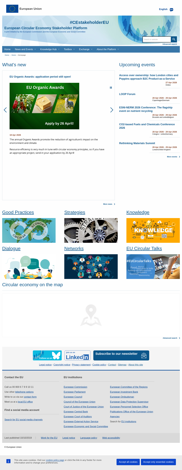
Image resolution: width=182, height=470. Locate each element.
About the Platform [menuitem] (106, 49)
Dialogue (11, 248)
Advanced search (170, 44)
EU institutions (128, 421)
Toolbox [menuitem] (68, 49)
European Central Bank (76, 411)
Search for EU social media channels (23, 419)
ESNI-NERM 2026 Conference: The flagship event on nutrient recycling (145, 109)
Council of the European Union (79, 402)
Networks (74, 248)
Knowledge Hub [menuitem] (48, 49)
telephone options (24, 392)
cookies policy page (55, 460)
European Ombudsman (122, 397)
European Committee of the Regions (129, 387)
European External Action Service (81, 421)
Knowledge (137, 212)
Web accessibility (111, 438)
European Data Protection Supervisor (129, 402)
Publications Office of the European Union (131, 411)
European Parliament (74, 392)
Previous (6, 109)
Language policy (88, 438)
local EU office (25, 402)
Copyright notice (61, 365)
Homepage (22, 55)
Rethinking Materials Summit (137, 143)
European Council (73, 397)
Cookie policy (99, 365)
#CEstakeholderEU (89, 22)
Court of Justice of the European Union (84, 406)
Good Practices (18, 212)
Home (7, 55)
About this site (135, 365)
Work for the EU (49, 438)
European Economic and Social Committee (86, 426)
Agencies (115, 416)
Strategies (74, 212)
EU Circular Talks (144, 248)
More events (172, 157)
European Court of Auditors (78, 416)
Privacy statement (81, 365)
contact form (30, 397)
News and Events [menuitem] (24, 49)
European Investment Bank (124, 392)
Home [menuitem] (7, 49)
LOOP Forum (127, 94)
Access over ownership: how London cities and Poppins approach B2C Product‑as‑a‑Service (148, 77)
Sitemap (122, 365)
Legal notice (45, 365)
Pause (111, 88)
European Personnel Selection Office (129, 406)
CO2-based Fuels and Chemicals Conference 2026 (147, 126)
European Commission (75, 387)
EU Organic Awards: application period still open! (40, 76)
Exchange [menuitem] (84, 49)
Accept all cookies (128, 462)
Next (110, 109)
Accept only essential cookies (158, 462)
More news (107, 204)
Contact (112, 365)
